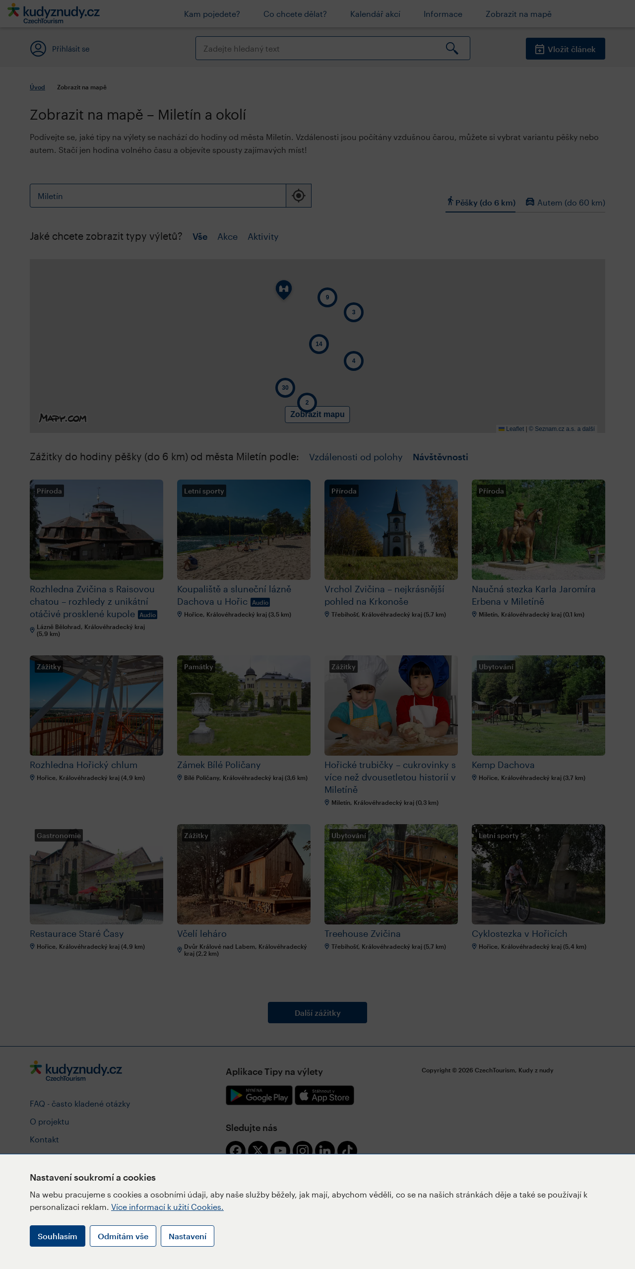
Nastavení (187, 1236)
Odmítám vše (123, 1236)
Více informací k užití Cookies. (167, 1206)
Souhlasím (57, 1236)
